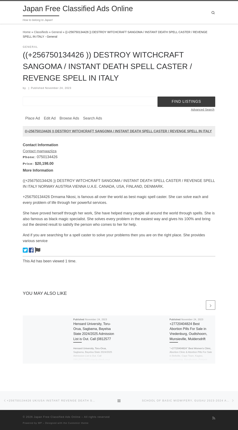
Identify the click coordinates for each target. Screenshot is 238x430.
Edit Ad (50, 118)
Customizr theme (78, 423)
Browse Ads (69, 118)
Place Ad (32, 118)
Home (27, 32)
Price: (28, 163)
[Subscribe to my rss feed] (213, 418)
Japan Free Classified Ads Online (57, 416)
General (57, 32)
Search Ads (92, 118)
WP (40, 423)
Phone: (29, 157)
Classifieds (41, 32)
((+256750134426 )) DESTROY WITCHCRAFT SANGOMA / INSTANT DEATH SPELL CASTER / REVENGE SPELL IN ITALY (118, 131)
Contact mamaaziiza (39, 151)
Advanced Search (202, 109)
